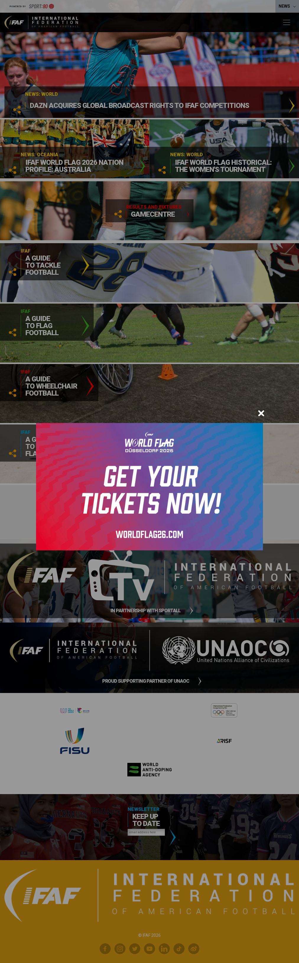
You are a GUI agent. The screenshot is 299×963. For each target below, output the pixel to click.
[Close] (261, 413)
